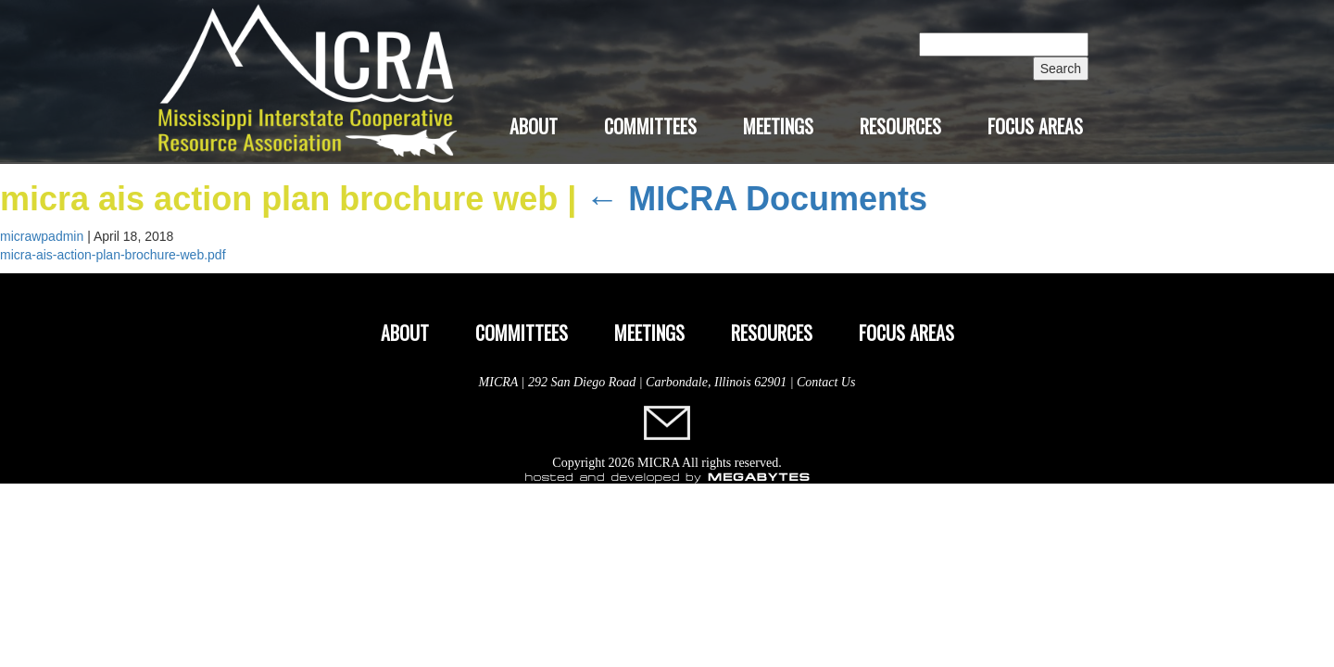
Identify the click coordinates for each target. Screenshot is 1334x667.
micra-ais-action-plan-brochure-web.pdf (113, 254)
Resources (900, 126)
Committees (650, 126)
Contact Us (826, 382)
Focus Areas (1035, 126)
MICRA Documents (756, 199)
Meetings (778, 126)
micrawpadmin (41, 236)
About (534, 126)
